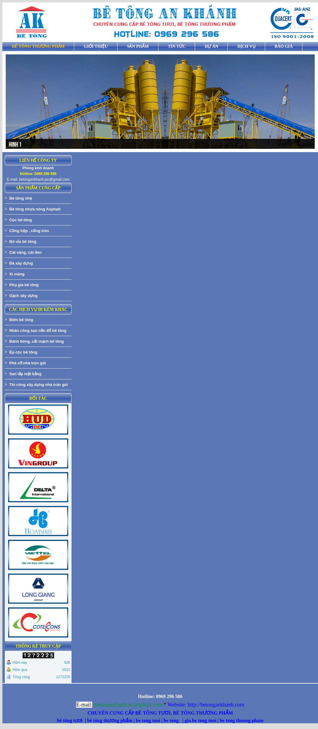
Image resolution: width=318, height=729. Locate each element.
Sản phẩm (138, 46)
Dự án (211, 46)
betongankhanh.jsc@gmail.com (44, 179)
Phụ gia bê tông (24, 285)
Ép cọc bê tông (23, 352)
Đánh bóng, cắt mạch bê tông (36, 341)
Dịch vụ (246, 46)
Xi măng (17, 274)
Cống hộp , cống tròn (29, 230)
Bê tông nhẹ (20, 198)
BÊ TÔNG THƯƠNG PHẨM (38, 46)
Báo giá (284, 46)
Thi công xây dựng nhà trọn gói (38, 384)
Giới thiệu (96, 46)
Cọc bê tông (20, 220)
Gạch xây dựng (23, 295)
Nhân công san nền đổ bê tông (37, 330)
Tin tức (177, 46)
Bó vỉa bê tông (22, 241)
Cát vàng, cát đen (25, 252)
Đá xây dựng (21, 263)
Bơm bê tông (21, 319)
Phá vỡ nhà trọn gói (27, 363)
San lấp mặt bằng (25, 374)
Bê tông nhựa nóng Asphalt (34, 209)
